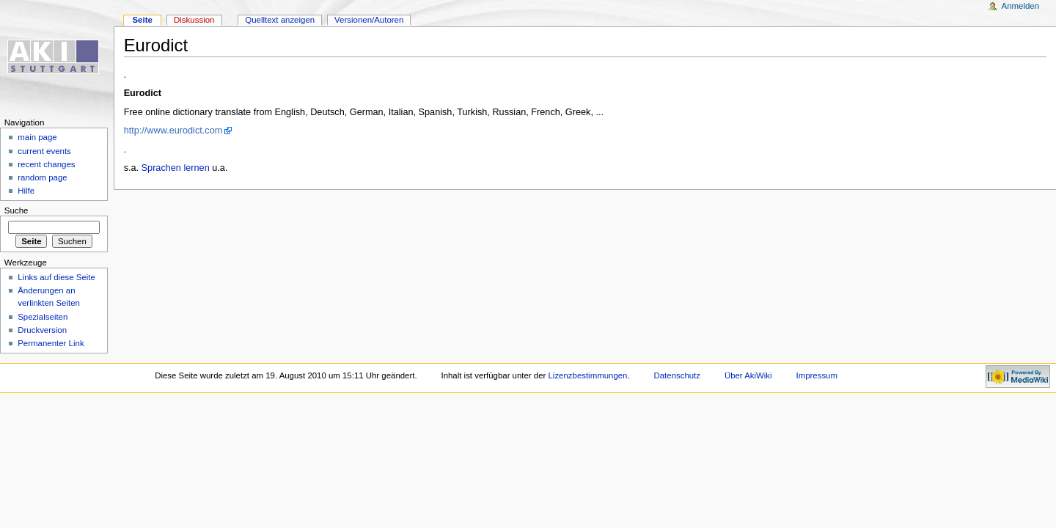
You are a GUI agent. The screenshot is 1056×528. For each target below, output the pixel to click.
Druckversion (42, 330)
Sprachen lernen (176, 168)
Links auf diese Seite (56, 277)
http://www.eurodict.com (173, 130)
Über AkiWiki (748, 375)
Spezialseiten (42, 316)
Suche (16, 210)
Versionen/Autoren (368, 19)
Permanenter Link (51, 343)
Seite (142, 19)
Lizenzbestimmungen (588, 375)
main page (37, 137)
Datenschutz (677, 375)
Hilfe (26, 190)
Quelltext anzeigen (280, 19)
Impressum (817, 375)
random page (42, 177)
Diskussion (194, 19)
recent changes (46, 164)
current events (44, 151)
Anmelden (1021, 5)
